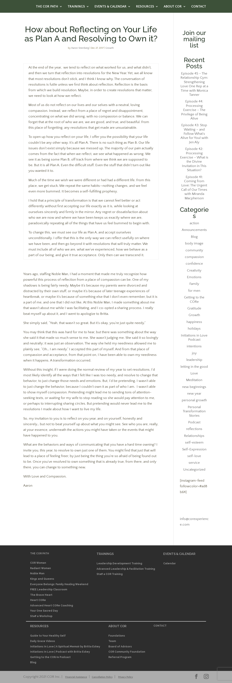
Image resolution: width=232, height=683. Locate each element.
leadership (194, 360)
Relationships (194, 436)
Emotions (194, 277)
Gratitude (194, 308)
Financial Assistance (76, 677)
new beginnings (194, 387)
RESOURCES (145, 6)
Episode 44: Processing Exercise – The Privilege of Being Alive (194, 110)
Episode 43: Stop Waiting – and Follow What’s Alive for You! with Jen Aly (194, 133)
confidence (194, 263)
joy (194, 353)
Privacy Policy (125, 677)
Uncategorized (194, 469)
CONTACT (198, 6)
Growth (110, 48)
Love (194, 373)
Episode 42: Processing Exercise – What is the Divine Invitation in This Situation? (194, 159)
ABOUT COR (173, 6)
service (194, 463)
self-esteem (194, 442)
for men (194, 291)
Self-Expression (194, 449)
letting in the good (194, 367)
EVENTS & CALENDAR (110, 6)
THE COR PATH (47, 6)
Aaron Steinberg (80, 48)
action (194, 223)
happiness (194, 322)
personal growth (194, 400)
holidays (194, 328)
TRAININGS (76, 6)
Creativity (194, 270)
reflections (194, 429)
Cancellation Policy (102, 677)
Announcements (194, 230)
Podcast (194, 422)
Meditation (194, 380)
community (194, 250)
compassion (194, 257)
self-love (194, 456)
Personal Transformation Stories (194, 411)
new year (194, 393)
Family (194, 284)
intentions (194, 346)
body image (194, 243)
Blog (194, 237)
